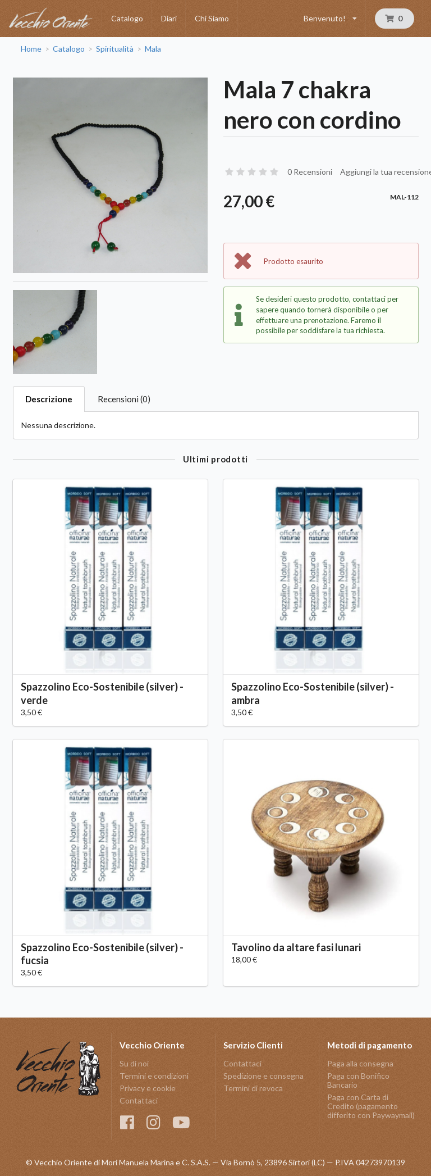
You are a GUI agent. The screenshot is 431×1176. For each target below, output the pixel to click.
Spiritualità (115, 49)
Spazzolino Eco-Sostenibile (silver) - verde (102, 693)
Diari (169, 18)
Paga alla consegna (360, 1063)
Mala (153, 49)
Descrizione (48, 399)
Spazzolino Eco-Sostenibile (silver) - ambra (312, 693)
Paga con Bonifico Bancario (358, 1080)
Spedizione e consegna (263, 1075)
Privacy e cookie (148, 1088)
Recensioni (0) (124, 399)
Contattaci (139, 1100)
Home (31, 49)
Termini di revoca (253, 1088)
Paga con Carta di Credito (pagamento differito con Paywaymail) (371, 1106)
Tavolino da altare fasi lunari (296, 947)
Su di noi (134, 1063)
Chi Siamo (212, 18)
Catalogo (127, 18)
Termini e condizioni (154, 1075)
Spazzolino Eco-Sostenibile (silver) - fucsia (102, 953)
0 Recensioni (309, 171)
